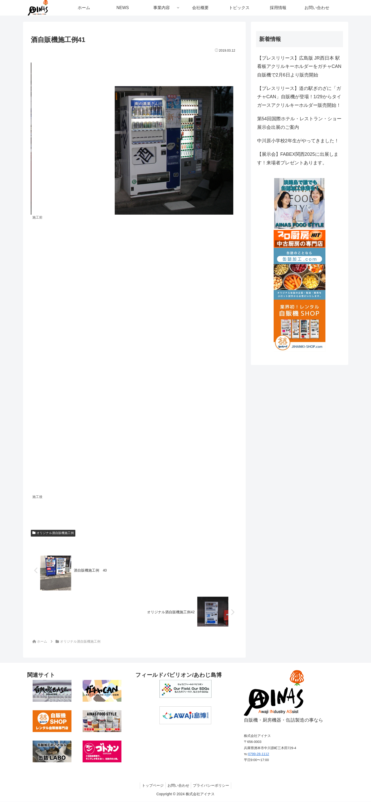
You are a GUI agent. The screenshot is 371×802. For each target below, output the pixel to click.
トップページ (151, 786)
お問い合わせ (178, 786)
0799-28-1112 (258, 754)
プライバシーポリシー (213, 786)
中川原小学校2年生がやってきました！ (298, 140)
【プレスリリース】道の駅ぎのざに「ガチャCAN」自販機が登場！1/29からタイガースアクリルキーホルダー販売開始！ (299, 97)
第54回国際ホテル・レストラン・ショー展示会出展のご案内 (299, 123)
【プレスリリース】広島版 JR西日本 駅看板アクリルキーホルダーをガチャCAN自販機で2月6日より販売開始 (299, 66)
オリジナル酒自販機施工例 (53, 533)
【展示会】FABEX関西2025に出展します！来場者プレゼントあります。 (297, 158)
